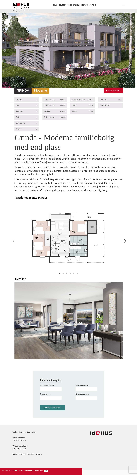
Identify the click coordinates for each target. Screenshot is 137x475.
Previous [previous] (4, 50)
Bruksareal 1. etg (49, 99)
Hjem (17, 11)
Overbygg (47, 111)
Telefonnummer (82, 385)
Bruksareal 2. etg (49, 105)
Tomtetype (103, 99)
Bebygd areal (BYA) (78, 99)
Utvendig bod (20, 123)
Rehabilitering (88, 4)
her (41, 471)
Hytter (62, 4)
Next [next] (133, 50)
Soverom (19, 99)
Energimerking (105, 105)
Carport (18, 129)
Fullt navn (47, 385)
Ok (46, 471)
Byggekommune (82, 394)
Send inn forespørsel (52, 407)
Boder (18, 117)
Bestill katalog (113, 90)
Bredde (74, 111)
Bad (17, 105)
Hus (55, 4)
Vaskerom (19, 111)
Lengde (74, 105)
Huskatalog (74, 4)
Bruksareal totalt (49, 117)
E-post (45, 394)
